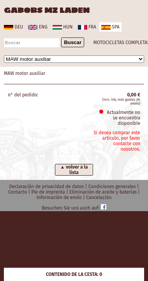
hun (62, 27)
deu (13, 27)
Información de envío (60, 197)
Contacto (18, 192)
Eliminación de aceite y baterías (103, 192)
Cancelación (98, 197)
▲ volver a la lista (74, 169)
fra (87, 27)
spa (110, 27)
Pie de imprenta (48, 192)
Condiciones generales (112, 186)
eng (37, 27)
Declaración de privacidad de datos (47, 186)
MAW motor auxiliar (24, 73)
